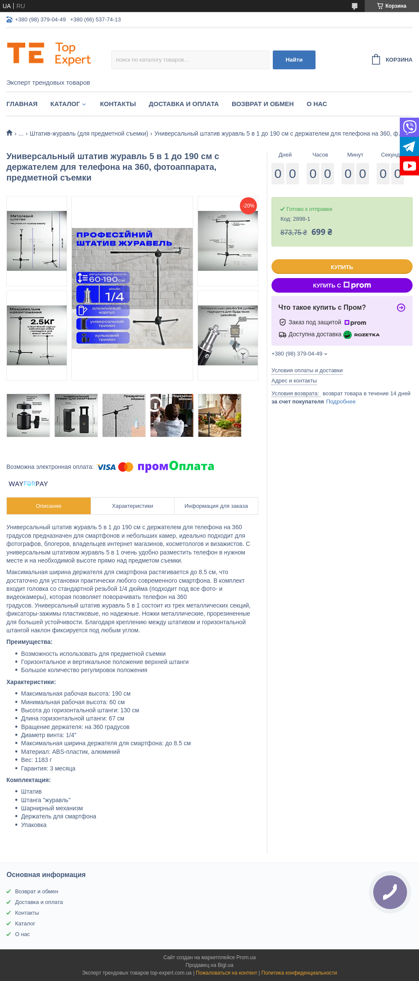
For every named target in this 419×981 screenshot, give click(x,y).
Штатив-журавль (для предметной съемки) (89, 133)
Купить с (342, 285)
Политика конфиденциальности (299, 973)
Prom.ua (246, 957)
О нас (317, 104)
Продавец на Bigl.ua (209, 965)
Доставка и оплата (184, 104)
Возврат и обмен (263, 104)
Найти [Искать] (294, 59)
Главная (22, 104)
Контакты (118, 104)
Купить (342, 267)
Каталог (65, 104)
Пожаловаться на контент (226, 973)
